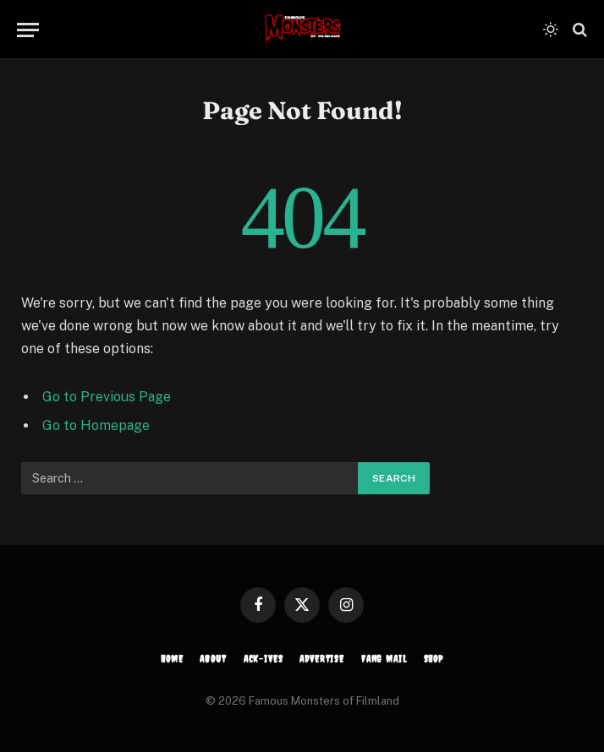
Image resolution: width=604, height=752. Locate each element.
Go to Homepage (96, 425)
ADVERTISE (321, 659)
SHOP (433, 659)
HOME (172, 659)
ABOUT (213, 659)
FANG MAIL (384, 659)
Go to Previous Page (106, 397)
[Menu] (28, 30)
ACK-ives (263, 659)
